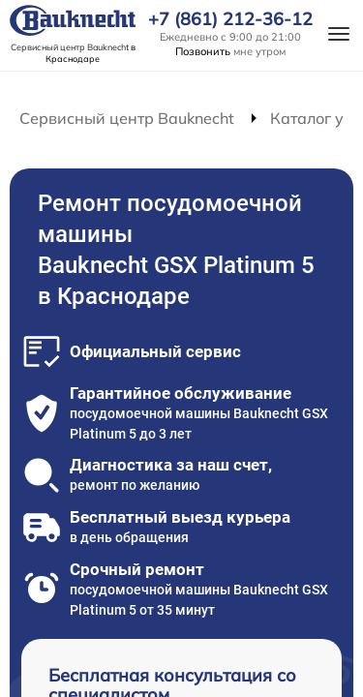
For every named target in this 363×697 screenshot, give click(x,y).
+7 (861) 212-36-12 (230, 19)
